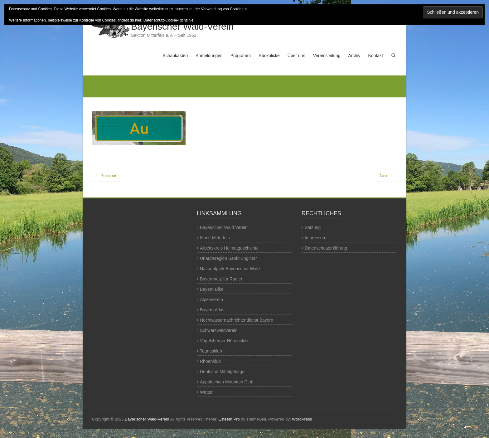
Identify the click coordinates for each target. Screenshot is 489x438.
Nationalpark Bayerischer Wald (230, 268)
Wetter (206, 392)
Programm (240, 55)
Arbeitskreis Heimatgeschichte (229, 248)
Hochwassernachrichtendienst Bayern (236, 320)
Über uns (296, 55)
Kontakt (375, 55)
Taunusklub (211, 350)
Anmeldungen (209, 55)
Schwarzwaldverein (219, 330)
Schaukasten (175, 55)
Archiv (354, 55)
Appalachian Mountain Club (226, 381)
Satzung (313, 227)
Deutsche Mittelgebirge (222, 371)
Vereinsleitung (327, 55)
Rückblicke (269, 55)
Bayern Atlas (212, 309)
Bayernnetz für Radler (221, 278)
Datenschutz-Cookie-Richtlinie (168, 20)
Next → (387, 175)
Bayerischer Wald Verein (224, 227)
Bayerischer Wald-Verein (182, 26)
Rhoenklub (210, 361)
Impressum (315, 237)
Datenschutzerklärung (326, 248)
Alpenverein (211, 299)
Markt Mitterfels (215, 237)
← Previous (106, 175)
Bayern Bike (211, 289)
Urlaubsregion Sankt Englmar (228, 258)
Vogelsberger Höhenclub (224, 340)
